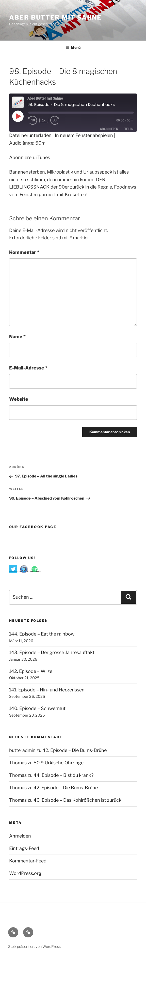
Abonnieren (109, 129)
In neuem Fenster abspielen (84, 135)
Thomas (18, 762)
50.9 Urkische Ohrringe (59, 762)
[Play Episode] (17, 116)
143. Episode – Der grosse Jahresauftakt (51, 652)
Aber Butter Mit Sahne (55, 17)
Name (17, 336)
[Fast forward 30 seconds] (59, 120)
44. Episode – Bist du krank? (63, 775)
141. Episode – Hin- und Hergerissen (47, 689)
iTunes (43, 157)
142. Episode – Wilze (30, 671)
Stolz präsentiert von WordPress (34, 946)
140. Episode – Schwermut (37, 708)
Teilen (128, 129)
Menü (73, 47)
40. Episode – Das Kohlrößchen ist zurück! (78, 800)
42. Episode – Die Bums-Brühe (74, 750)
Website (18, 399)
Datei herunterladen (30, 135)
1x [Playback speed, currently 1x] (43, 120)
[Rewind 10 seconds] (32, 120)
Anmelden (20, 836)
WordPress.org (25, 873)
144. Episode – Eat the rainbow (41, 634)
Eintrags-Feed (24, 848)
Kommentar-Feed (27, 860)
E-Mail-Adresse (28, 367)
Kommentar (24, 252)
